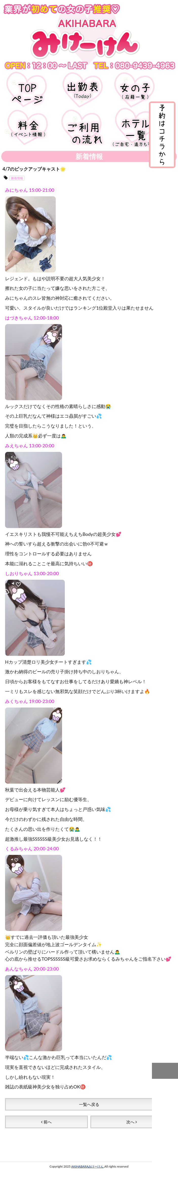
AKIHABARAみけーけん (87, 1166)
